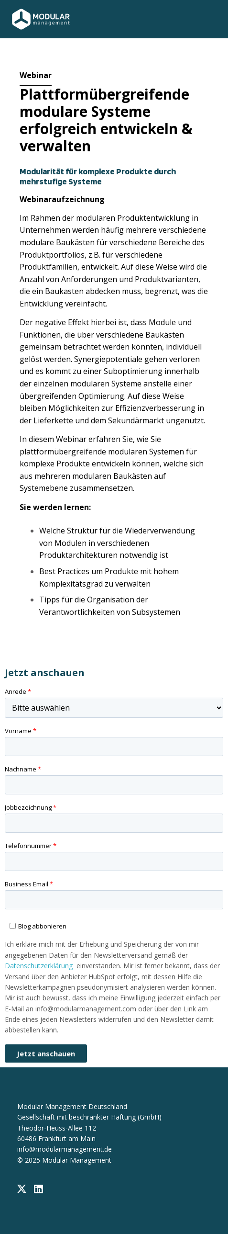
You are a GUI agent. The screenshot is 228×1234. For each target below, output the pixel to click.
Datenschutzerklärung (39, 965)
